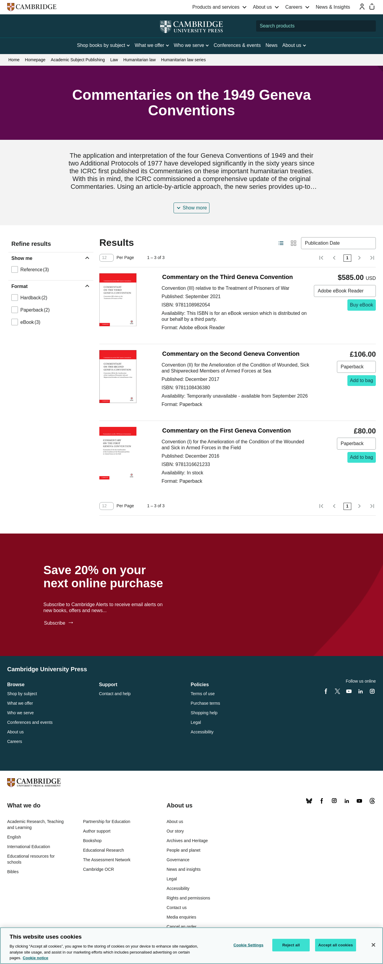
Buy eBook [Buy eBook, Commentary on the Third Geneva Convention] (361, 304)
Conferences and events (30, 722)
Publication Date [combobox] (322, 243)
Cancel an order (182, 926)
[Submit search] (370, 26)
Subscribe (55, 623)
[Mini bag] (372, 6)
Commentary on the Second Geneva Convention (231, 353)
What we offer (20, 703)
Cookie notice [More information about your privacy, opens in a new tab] (35, 958)
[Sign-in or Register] (362, 6)
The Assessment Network (106, 859)
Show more (195, 207)
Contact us (177, 907)
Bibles (13, 871)
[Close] (373, 944)
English (14, 837)
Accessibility (202, 731)
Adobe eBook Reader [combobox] (341, 290)
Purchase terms (205, 703)
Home (13, 59)
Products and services (215, 7)
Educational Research (103, 850)
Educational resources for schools (31, 859)
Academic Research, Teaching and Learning (35, 824)
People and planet (183, 850)
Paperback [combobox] (352, 366)
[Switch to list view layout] (281, 243)
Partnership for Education (106, 821)
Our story (175, 831)
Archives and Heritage (187, 840)
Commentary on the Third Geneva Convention (227, 277)
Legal (196, 722)
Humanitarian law (139, 59)
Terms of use (203, 693)
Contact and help (115, 693)
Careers (293, 7)
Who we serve (20, 712)
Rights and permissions (188, 898)
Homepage (35, 59)
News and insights (184, 869)
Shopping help (204, 712)
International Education (28, 846)
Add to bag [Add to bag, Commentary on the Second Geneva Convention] (361, 380)
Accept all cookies (335, 945)
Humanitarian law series (183, 59)
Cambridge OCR (98, 869)
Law (114, 59)
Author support (96, 831)
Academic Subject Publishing (78, 59)
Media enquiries (181, 917)
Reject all (291, 945)
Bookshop (92, 840)
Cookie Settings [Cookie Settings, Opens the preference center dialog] (248, 945)
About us (262, 7)
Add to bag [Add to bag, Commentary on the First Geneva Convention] (361, 457)
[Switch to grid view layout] (293, 243)
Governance (178, 859)
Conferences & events (237, 45)
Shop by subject (22, 693)
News (272, 45)
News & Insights (333, 7)
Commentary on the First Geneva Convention (226, 430)
